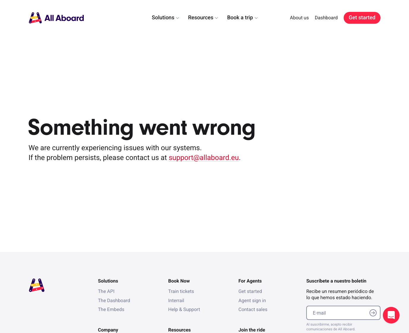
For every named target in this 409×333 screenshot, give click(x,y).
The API (106, 291)
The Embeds (111, 309)
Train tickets (181, 291)
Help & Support (184, 309)
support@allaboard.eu (204, 157)
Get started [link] (362, 18)
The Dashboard (114, 300)
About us (299, 17)
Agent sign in (252, 300)
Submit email (373, 312)
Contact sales (253, 309)
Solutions (163, 18)
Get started (250, 291)
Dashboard (326, 17)
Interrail (176, 300)
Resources (200, 18)
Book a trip (240, 18)
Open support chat (391, 315)
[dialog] (252, 17)
